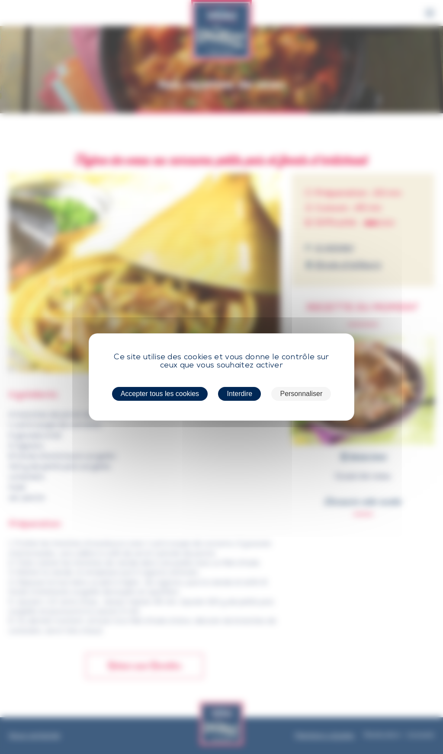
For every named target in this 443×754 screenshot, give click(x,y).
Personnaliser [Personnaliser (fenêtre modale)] (301, 393)
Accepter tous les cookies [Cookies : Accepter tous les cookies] (160, 393)
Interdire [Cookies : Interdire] (239, 393)
